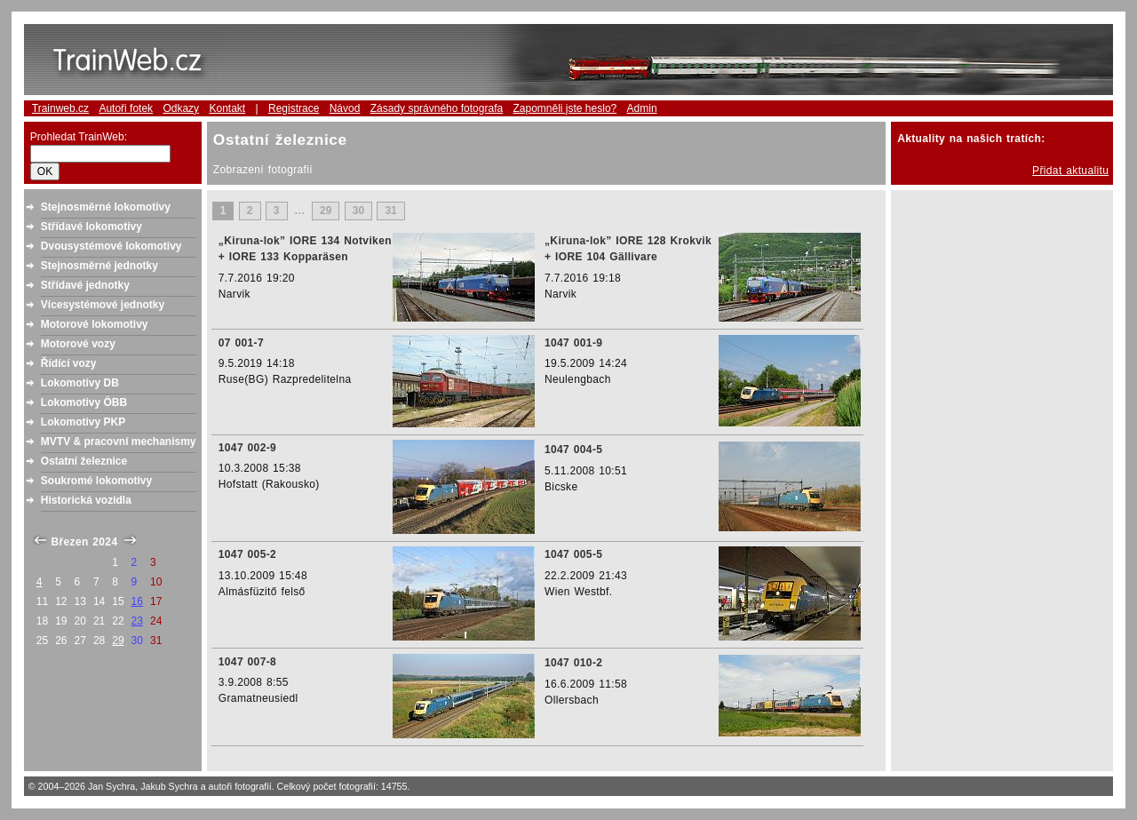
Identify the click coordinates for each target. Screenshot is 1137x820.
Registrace (293, 108)
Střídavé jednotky (85, 285)
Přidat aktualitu (1070, 170)
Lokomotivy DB (80, 383)
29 (117, 640)
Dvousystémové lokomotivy (111, 246)
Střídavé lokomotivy (91, 226)
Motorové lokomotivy (94, 324)
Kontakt (227, 108)
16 (137, 601)
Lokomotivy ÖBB (84, 402)
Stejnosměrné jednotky (99, 265)
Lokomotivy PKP (83, 422)
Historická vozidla (86, 500)
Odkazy (181, 108)
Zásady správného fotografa (436, 108)
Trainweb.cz (60, 108)
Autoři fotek (126, 108)
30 (358, 211)
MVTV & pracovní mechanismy (118, 441)
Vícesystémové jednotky (102, 305)
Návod (345, 108)
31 (390, 211)
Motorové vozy (78, 344)
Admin (642, 108)
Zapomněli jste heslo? (565, 108)
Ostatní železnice (84, 461)
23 (137, 621)
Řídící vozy (69, 363)
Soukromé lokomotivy (96, 480)
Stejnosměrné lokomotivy (106, 207)
